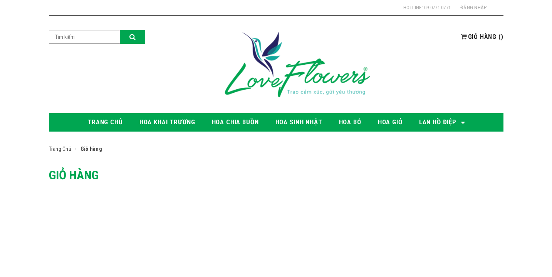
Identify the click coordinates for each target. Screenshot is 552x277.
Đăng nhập (473, 7)
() (485, 36)
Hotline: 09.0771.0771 (427, 7)
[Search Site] (84, 37)
